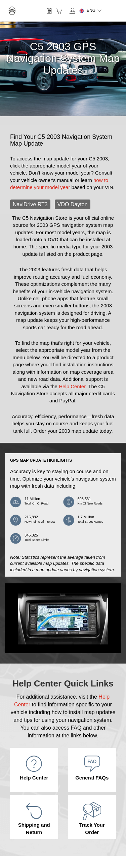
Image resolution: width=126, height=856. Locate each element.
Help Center (72, 386)
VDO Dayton (72, 204)
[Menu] (114, 11)
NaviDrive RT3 (30, 204)
